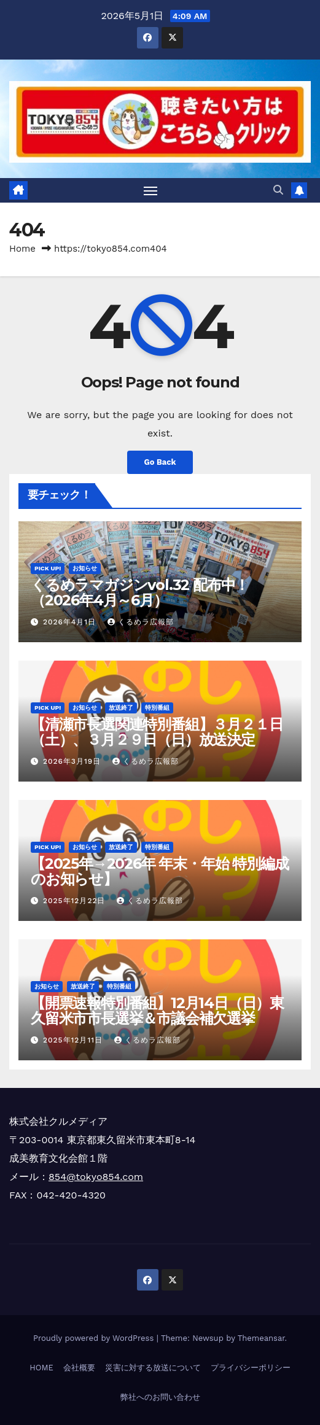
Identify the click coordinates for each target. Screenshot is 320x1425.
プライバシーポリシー (251, 1367)
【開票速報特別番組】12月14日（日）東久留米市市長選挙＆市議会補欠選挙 (157, 1010)
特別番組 (157, 707)
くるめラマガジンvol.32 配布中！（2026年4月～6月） (140, 592)
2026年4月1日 (71, 622)
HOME (41, 1367)
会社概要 (79, 1367)
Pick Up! (47, 568)
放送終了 (121, 707)
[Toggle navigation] (150, 190)
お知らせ (84, 568)
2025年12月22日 (75, 900)
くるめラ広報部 (140, 622)
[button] (278, 190)
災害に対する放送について (153, 1367)
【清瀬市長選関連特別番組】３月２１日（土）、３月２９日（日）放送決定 (157, 731)
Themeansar (261, 1338)
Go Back (160, 462)
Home (22, 248)
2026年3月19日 (73, 761)
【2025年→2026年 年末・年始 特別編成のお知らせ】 (159, 871)
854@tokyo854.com (96, 1176)
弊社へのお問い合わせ (160, 1397)
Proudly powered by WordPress (95, 1338)
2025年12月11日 (74, 1040)
